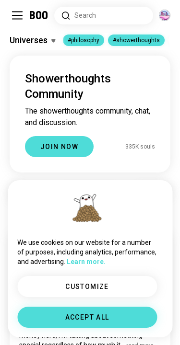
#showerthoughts (136, 40)
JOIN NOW (59, 146)
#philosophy (83, 40)
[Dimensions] (164, 15)
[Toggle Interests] (32, 40)
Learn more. (86, 261)
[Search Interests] (103, 15)
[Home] (39, 15)
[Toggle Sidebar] (17, 15)
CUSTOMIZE (87, 286)
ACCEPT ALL (87, 317)
